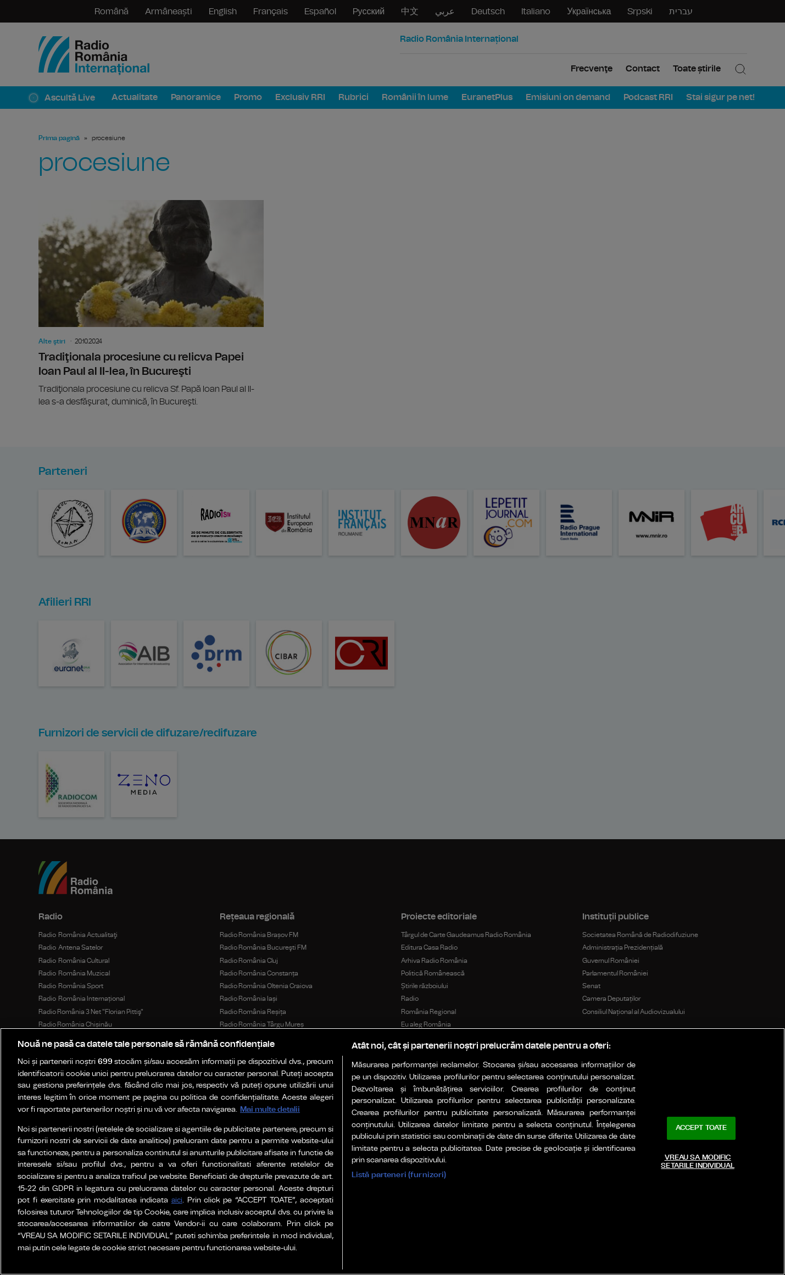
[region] (392, 1151)
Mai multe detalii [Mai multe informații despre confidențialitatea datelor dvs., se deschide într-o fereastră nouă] (270, 1109)
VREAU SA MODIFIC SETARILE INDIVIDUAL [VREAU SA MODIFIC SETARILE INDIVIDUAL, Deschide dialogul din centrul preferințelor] (697, 1162)
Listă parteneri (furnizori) (399, 1175)
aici (176, 1200)
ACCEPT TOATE (701, 1128)
